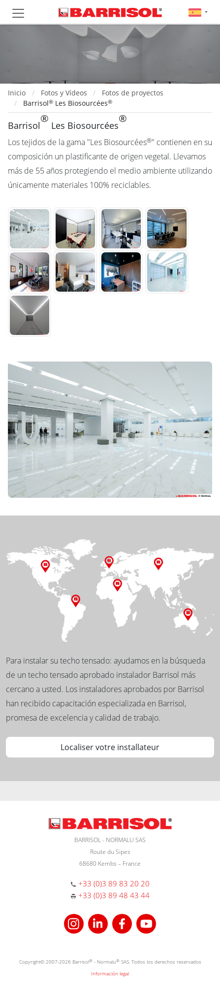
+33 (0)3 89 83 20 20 (114, 883)
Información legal (110, 973)
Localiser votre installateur (110, 747)
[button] (198, 12)
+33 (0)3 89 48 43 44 (114, 895)
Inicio (17, 92)
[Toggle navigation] (18, 13)
